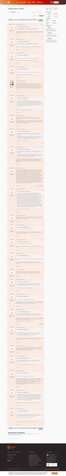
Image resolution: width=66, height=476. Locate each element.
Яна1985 (11, 408)
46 (12, 122)
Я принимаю (55, 473)
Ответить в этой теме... (16, 438)
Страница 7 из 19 (40, 20)
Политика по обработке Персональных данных (13, 469)
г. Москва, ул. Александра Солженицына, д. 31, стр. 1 (12, 455)
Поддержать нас (40, 2)
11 (29, 19)
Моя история (18, 12)
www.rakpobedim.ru (32, 456)
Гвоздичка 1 (11, 115)
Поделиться (33, 12)
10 (27, 19)
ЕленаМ (11, 80)
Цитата (19, 63)
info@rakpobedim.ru (11, 458)
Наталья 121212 (11, 24)
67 (12, 352)
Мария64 (11, 345)
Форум (29, 2)
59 (12, 221)
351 (12, 59)
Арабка (11, 279)
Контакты (33, 2)
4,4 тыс (12, 87)
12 (31, 19)
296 (12, 45)
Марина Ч (14, 11)
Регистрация (56, 2)
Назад (11, 19)
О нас (17, 2)
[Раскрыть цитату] (17, 26)
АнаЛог (11, 39)
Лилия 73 (56, 13)
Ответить (41, 15)
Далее (34, 19)
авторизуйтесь (35, 433)
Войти (52, 2)
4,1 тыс (12, 316)
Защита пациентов (23, 2)
